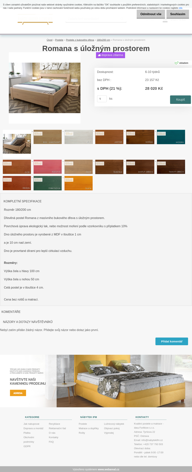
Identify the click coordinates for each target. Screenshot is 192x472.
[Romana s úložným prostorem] (44, 53)
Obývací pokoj (111, 427)
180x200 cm (103, 39)
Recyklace (54, 423)
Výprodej (109, 432)
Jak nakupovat (31, 423)
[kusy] (102, 98)
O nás (52, 432)
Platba (26, 432)
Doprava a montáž (33, 427)
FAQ (51, 441)
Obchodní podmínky (28, 439)
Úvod (49, 39)
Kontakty (53, 436)
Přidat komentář (171, 340)
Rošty (82, 432)
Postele (59, 39)
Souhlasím (176, 14)
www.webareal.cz (108, 468)
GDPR (27, 445)
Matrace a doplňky (89, 427)
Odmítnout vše (147, 14)
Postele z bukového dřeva (80, 39)
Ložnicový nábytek (114, 423)
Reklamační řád (57, 427)
